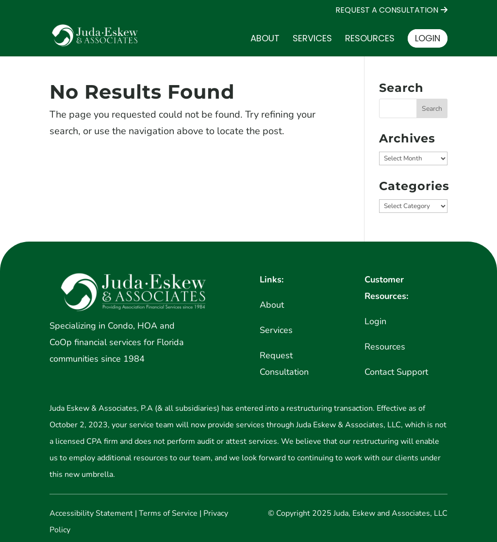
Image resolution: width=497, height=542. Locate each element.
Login (427, 38)
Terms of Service (168, 513)
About (265, 39)
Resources (370, 39)
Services (312, 39)
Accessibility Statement (91, 513)
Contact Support (396, 372)
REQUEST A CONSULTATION (386, 11)
